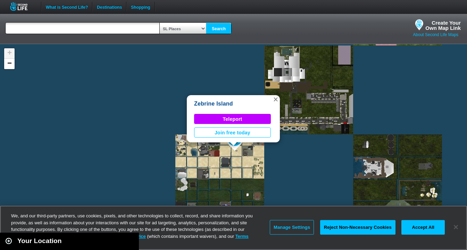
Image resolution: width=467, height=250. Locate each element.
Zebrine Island (213, 104)
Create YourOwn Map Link (443, 25)
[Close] (456, 227)
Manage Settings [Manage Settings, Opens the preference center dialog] (292, 227)
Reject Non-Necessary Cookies (358, 227)
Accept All (423, 227)
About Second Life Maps (435, 34)
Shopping (140, 6)
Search (219, 28)
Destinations (109, 6)
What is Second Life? (67, 6)
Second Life (23, 6)
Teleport (232, 119)
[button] (276, 99)
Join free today (232, 132)
